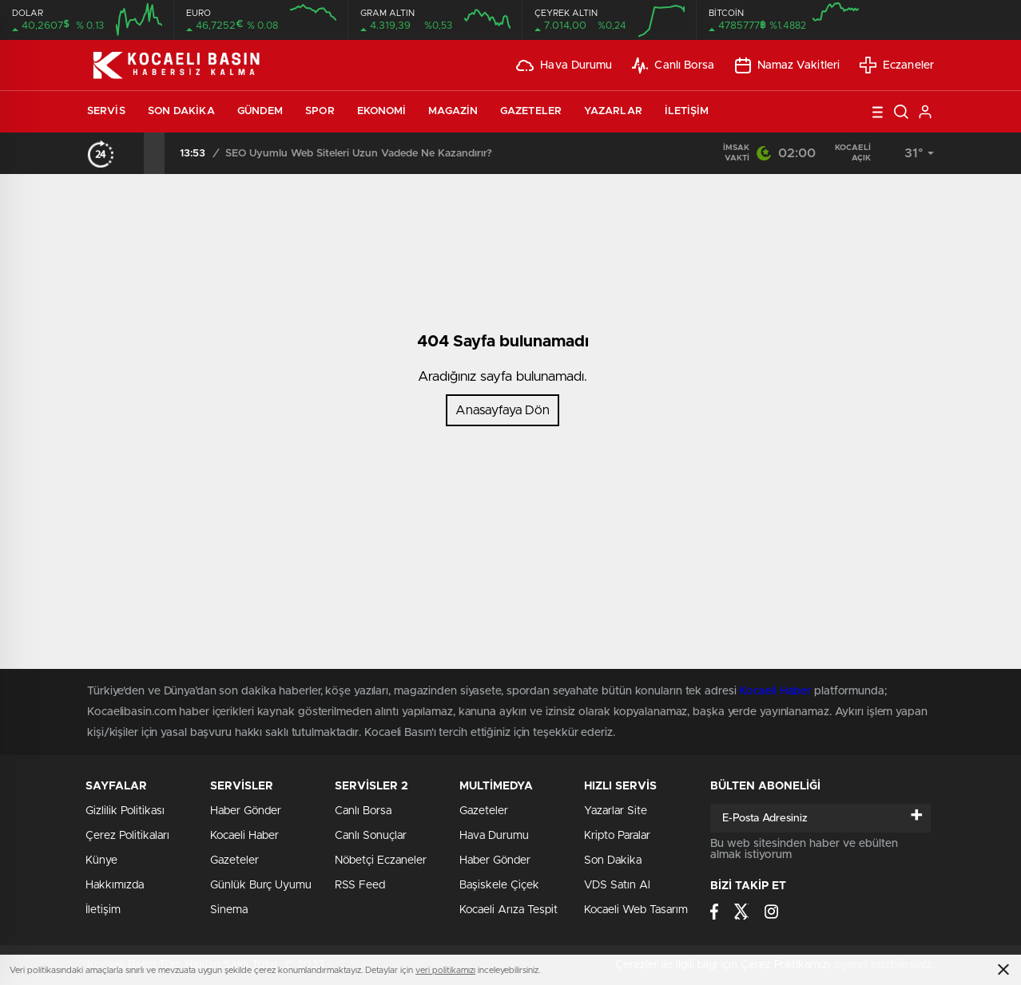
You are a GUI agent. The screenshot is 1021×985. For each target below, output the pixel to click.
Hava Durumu (564, 65)
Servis (106, 111)
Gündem (260, 111)
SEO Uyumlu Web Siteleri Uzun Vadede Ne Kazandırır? (358, 153)
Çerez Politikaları (127, 835)
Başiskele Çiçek (499, 885)
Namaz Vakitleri (787, 65)
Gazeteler (531, 111)
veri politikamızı (445, 970)
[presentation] (133, 153)
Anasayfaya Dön (502, 410)
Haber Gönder (494, 860)
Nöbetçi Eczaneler (381, 860)
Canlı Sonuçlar (371, 835)
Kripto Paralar (617, 835)
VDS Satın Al (617, 885)
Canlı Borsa (673, 65)
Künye (101, 860)
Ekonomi (382, 111)
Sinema (229, 910)
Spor (319, 111)
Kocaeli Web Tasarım (636, 910)
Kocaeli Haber (244, 835)
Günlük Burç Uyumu (261, 885)
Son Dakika (181, 111)
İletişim (687, 111)
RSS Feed (360, 885)
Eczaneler (897, 65)
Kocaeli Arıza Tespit (508, 910)
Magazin (453, 111)
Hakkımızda (114, 885)
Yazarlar (613, 111)
